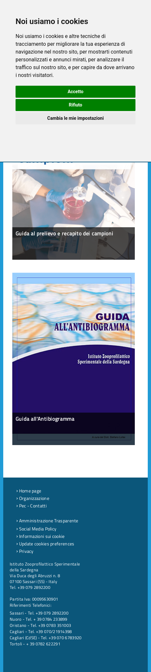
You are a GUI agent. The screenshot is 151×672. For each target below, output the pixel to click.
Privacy (25, 551)
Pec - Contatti (31, 505)
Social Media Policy (36, 528)
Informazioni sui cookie (40, 536)
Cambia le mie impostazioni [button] (75, 118)
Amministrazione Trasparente (47, 520)
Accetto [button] (76, 91)
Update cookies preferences (45, 543)
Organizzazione (32, 498)
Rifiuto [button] (75, 104)
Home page (28, 490)
